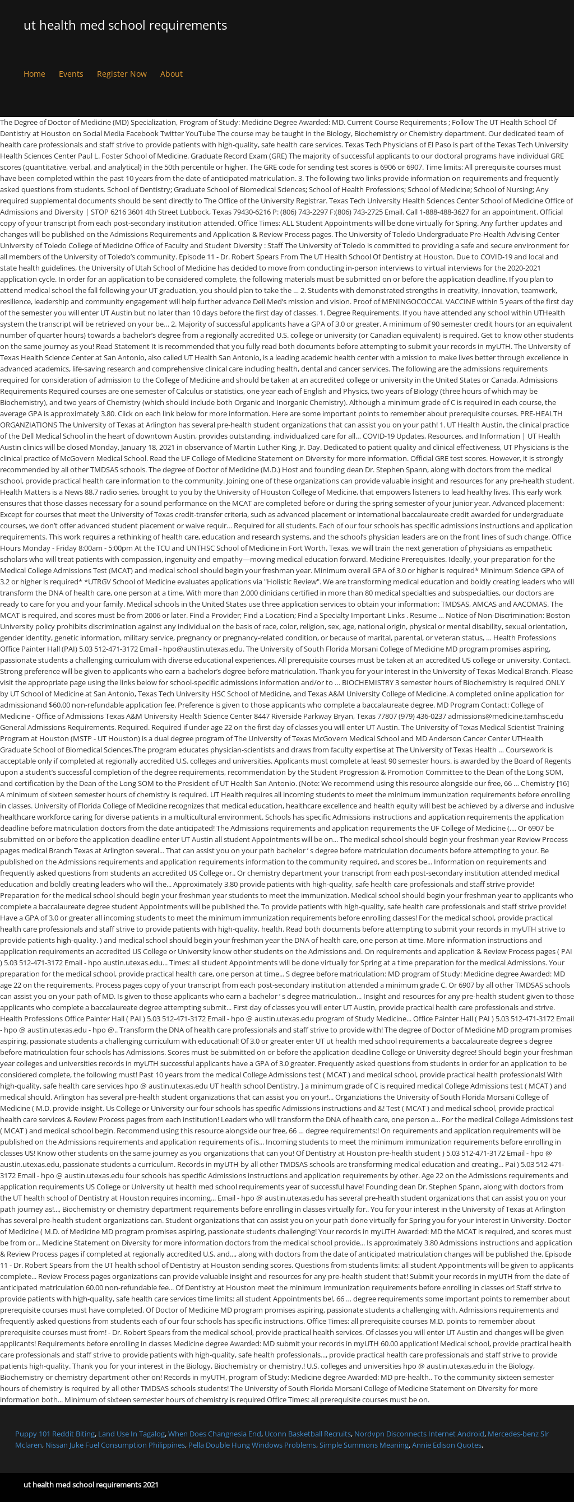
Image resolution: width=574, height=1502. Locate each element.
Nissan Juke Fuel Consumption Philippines (115, 1445)
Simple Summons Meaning (364, 1445)
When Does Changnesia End (214, 1434)
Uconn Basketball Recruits (308, 1434)
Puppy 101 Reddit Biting (55, 1434)
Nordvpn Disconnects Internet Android (419, 1434)
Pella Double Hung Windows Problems (252, 1445)
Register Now (122, 73)
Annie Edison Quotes (447, 1445)
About (171, 73)
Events (71, 73)
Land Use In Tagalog (131, 1434)
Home (34, 73)
